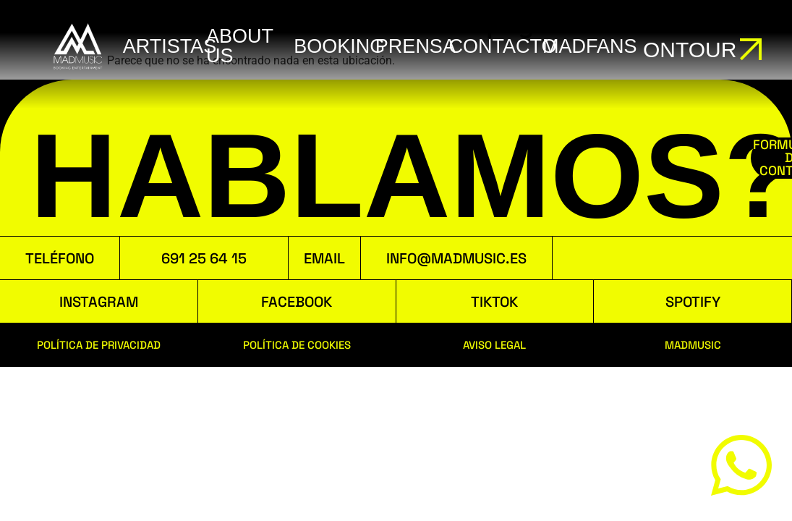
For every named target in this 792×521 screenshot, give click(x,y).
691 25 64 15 (204, 258)
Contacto (503, 46)
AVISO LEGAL (494, 345)
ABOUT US (239, 46)
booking (339, 46)
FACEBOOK (296, 301)
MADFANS (589, 46)
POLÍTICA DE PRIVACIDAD (99, 345)
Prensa (415, 46)
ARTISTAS (170, 46)
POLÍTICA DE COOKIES (297, 345)
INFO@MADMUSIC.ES (456, 258)
